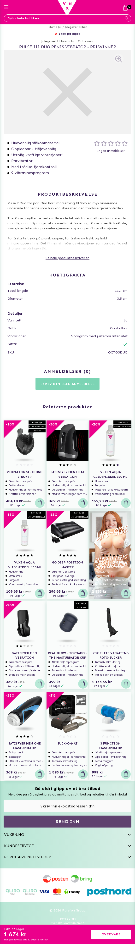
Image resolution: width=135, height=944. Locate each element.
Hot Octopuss (82, 41)
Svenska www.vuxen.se (67, 923)
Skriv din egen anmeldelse (68, 384)
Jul (59, 27)
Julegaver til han (76, 27)
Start (52, 27)
